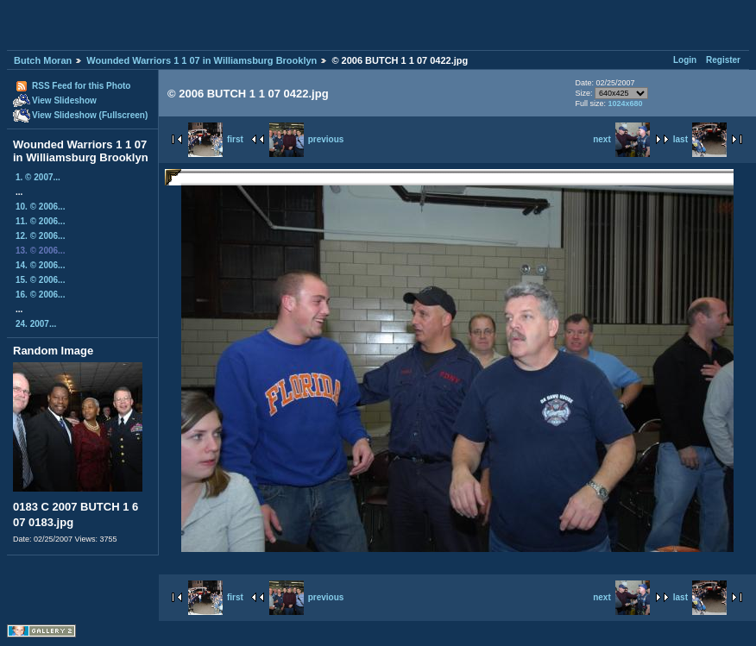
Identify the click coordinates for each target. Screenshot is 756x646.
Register (723, 60)
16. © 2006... (40, 294)
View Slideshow (64, 100)
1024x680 (625, 103)
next (621, 139)
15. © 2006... (40, 280)
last (700, 139)
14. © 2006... (40, 265)
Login (684, 60)
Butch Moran (43, 60)
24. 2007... (36, 324)
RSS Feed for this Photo (81, 86)
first (215, 139)
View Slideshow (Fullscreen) (90, 115)
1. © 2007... (38, 177)
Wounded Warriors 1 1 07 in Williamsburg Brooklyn (201, 60)
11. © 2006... (40, 221)
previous (306, 139)
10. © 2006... (40, 206)
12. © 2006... (40, 236)
